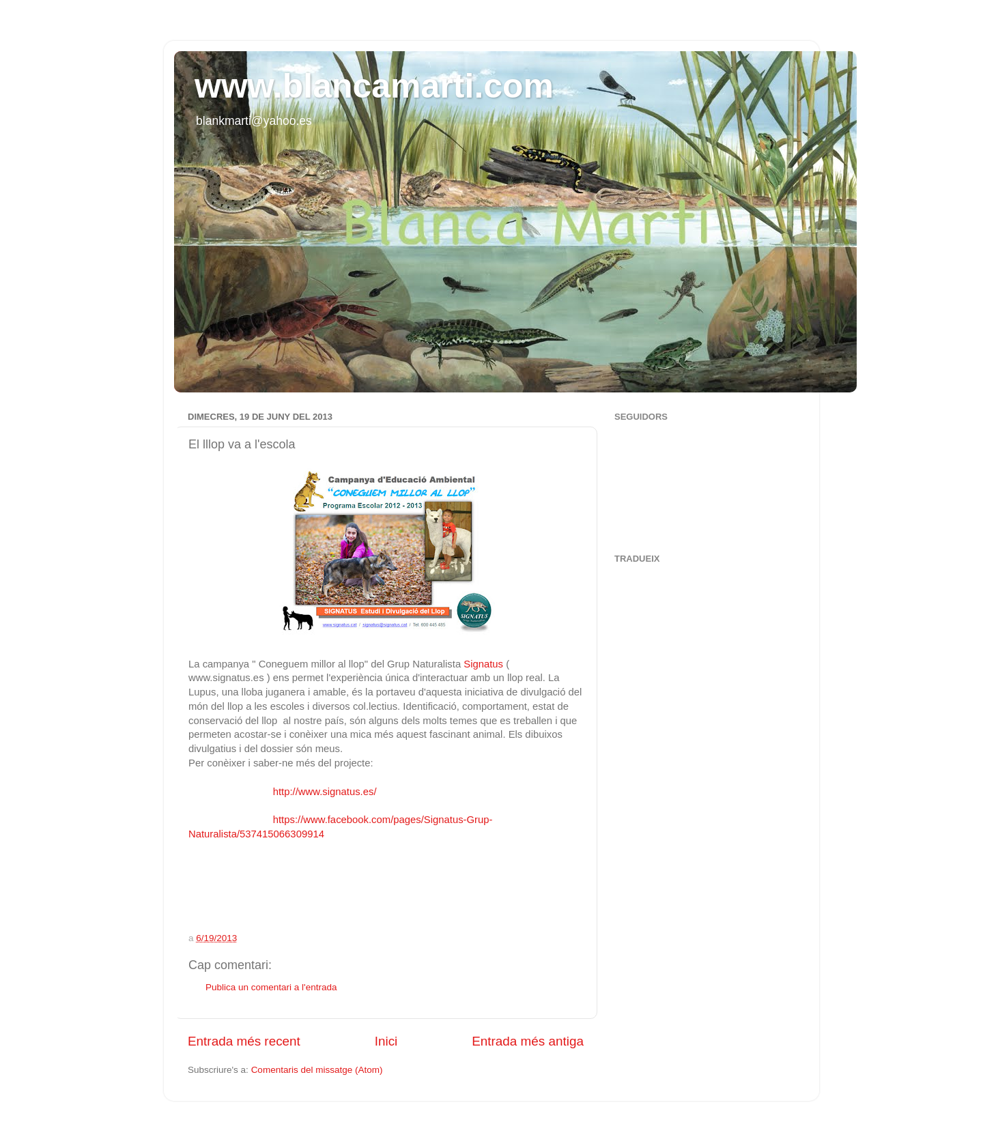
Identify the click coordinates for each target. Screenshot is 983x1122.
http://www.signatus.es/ (320, 791)
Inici (386, 1041)
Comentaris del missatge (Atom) (317, 1070)
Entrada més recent (244, 1041)
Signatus (482, 664)
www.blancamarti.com (374, 86)
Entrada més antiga (528, 1041)
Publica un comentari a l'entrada (271, 987)
